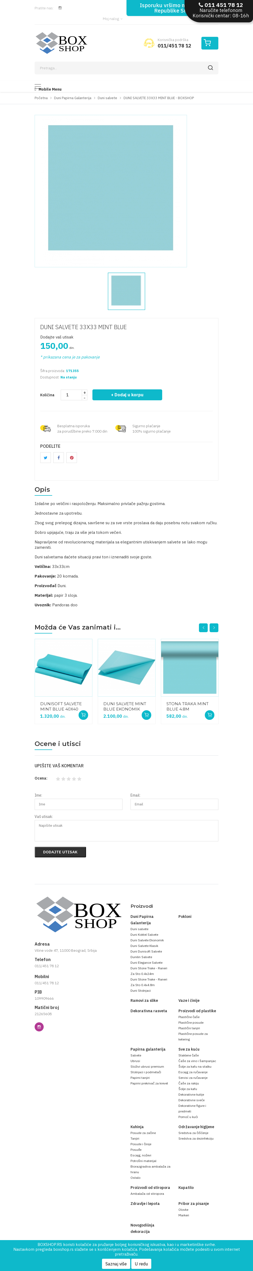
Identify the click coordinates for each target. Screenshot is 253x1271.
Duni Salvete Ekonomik (147, 940)
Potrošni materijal (143, 1161)
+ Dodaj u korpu (127, 394)
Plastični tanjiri (189, 1028)
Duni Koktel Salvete (144, 935)
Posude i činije (140, 1144)
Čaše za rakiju (188, 1083)
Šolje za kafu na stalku (194, 1066)
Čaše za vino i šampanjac (197, 1061)
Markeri (183, 1215)
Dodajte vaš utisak (57, 337)
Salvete (135, 1055)
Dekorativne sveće (191, 1100)
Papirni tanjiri (140, 1078)
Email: (135, 795)
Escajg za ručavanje (192, 1072)
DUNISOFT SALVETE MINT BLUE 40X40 (61, 706)
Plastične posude (190, 1022)
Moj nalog (113, 18)
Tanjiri (134, 1138)
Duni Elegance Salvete (146, 963)
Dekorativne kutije (191, 1094)
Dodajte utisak (60, 851)
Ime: (38, 795)
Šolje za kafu (187, 1089)
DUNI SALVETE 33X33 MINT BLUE (83, 327)
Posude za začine (143, 1133)
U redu (141, 1263)
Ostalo (135, 1178)
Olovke (183, 1210)
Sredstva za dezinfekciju (196, 1138)
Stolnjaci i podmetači (145, 1072)
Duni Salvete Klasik (144, 946)
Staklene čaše (188, 1055)
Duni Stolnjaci (140, 990)
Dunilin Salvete (141, 957)
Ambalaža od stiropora (147, 1194)
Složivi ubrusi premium (147, 1066)
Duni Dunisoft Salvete (146, 951)
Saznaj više (116, 1263)
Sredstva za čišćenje (193, 1133)
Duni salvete (139, 929)
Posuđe (135, 1150)
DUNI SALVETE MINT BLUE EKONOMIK (124, 706)
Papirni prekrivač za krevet (149, 1083)
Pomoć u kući (188, 1117)
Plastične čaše (188, 1017)
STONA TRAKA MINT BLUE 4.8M (187, 706)
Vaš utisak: (44, 816)
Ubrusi (135, 1061)
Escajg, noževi (140, 1155)
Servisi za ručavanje (192, 1078)
